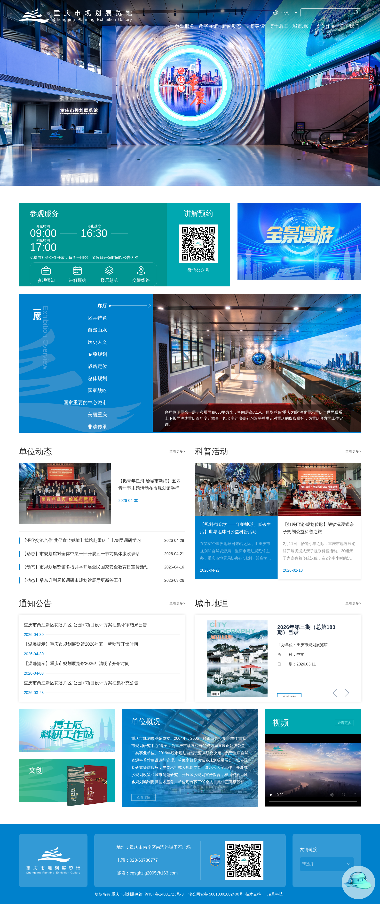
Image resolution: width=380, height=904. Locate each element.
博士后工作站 (278, 27)
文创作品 (325, 26)
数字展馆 (208, 26)
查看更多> (177, 451)
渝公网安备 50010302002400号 (216, 894)
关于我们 (349, 26)
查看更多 (344, 723)
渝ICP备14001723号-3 (164, 894)
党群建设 (255, 26)
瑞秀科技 (275, 894)
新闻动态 (231, 26)
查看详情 (143, 797)
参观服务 (184, 26)
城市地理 (302, 26)
